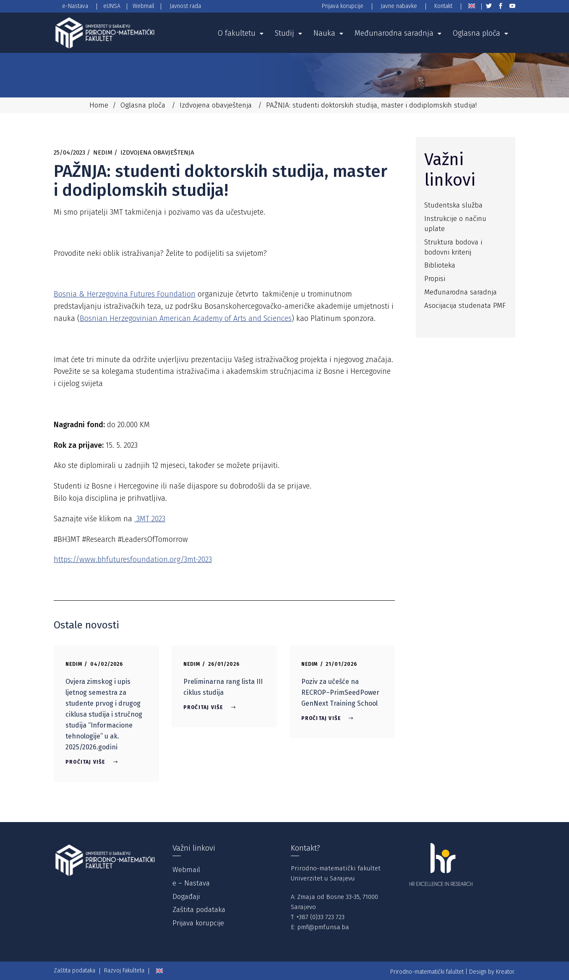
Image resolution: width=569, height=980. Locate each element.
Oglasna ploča (142, 105)
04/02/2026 (106, 664)
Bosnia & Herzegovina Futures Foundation (125, 294)
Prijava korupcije (198, 923)
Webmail (186, 869)
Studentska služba (453, 205)
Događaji (186, 896)
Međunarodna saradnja (460, 292)
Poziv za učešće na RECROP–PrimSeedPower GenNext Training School (340, 692)
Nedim (102, 152)
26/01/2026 (224, 664)
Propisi (434, 278)
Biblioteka (439, 265)
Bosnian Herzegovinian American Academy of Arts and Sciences (186, 318)
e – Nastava (191, 883)
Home (98, 105)
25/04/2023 (69, 152)
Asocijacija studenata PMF (465, 305)
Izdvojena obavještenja (216, 105)
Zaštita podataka (198, 909)
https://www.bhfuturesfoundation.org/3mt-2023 (133, 559)
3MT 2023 (149, 518)
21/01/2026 (341, 664)
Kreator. (505, 971)
